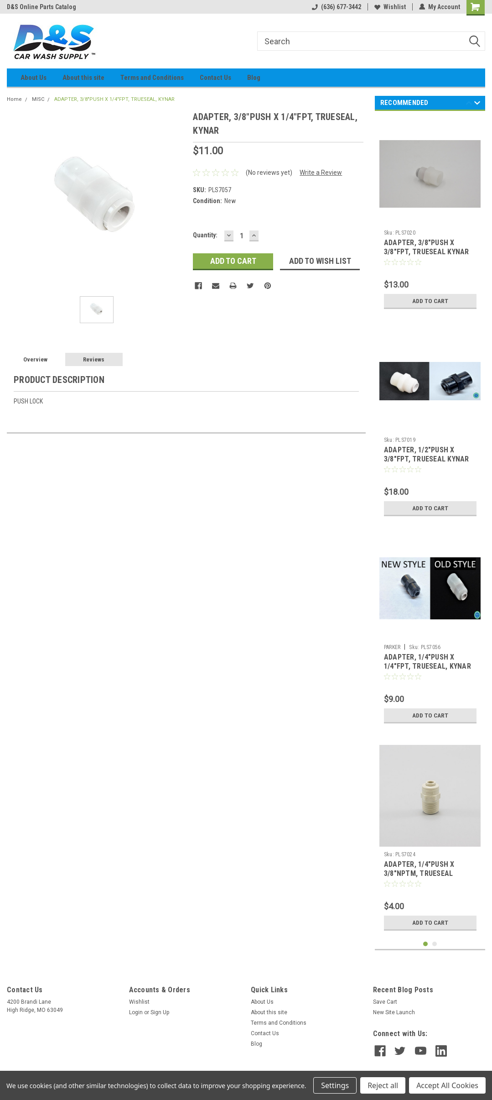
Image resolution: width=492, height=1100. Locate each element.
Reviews (93, 359)
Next (477, 104)
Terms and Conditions (152, 77)
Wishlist (390, 6)
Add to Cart (430, 300)
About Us (34, 77)
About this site (83, 77)
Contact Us (215, 77)
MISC (38, 99)
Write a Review (321, 172)
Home (14, 99)
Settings (335, 1085)
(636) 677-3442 (336, 6)
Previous (469, 104)
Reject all (383, 1085)
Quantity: (205, 235)
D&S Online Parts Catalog (41, 6)
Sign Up (159, 1012)
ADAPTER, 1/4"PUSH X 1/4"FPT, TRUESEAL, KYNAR (427, 661)
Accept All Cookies (447, 1085)
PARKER (392, 647)
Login (136, 1012)
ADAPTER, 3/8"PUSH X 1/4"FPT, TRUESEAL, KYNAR (114, 99)
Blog (253, 77)
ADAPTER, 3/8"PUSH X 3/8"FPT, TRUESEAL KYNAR (426, 247)
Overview (35, 359)
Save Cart (385, 1002)
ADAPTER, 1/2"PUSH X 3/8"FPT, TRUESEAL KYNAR (426, 454)
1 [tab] (425, 944)
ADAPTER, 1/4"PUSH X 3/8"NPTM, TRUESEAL (419, 869)
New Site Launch (394, 1012)
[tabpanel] (430, 215)
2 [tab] (434, 944)
